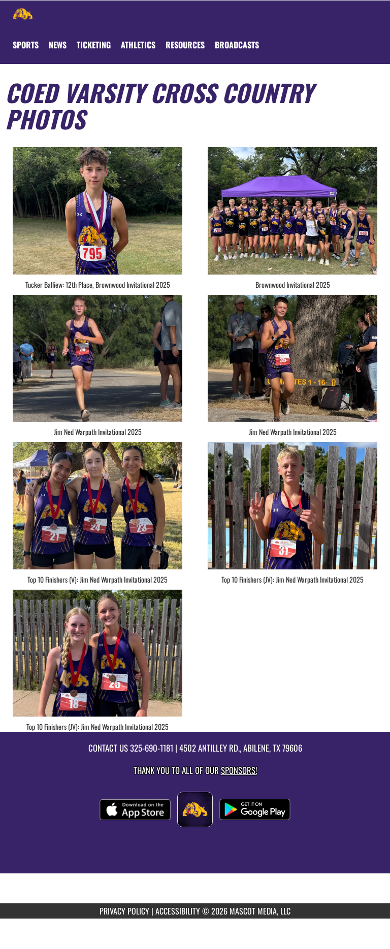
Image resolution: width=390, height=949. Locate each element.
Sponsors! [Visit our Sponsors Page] (239, 770)
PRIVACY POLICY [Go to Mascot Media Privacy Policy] (124, 911)
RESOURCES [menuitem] (185, 45)
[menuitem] (58, 44)
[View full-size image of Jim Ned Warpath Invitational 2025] (97, 358)
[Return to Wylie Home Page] (23, 13)
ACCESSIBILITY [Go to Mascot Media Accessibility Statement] (177, 911)
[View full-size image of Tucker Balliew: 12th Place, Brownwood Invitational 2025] (97, 211)
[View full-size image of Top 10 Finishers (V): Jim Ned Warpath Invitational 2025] (97, 505)
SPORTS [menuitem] (26, 45)
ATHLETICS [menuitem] (138, 45)
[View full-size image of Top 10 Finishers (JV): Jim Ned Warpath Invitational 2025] (292, 505)
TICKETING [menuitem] (94, 45)
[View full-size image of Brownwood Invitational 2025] (292, 211)
